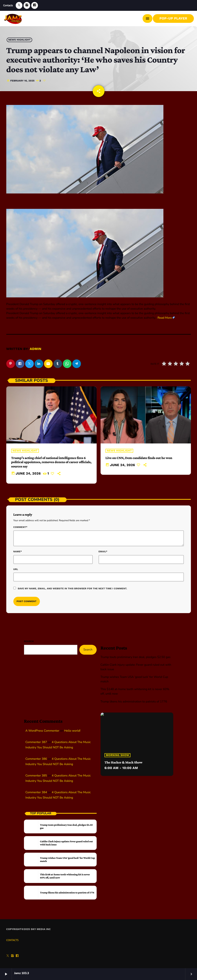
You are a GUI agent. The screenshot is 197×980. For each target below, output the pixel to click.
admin (35, 349)
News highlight (19, 39)
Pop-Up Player (173, 18)
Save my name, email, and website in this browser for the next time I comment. (72, 588)
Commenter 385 (36, 776)
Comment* (20, 527)
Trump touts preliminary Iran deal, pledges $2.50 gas (135, 657)
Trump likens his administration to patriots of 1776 (134, 702)
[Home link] (13, 18)
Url (15, 569)
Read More (165, 318)
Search (29, 641)
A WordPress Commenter (42, 731)
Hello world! (72, 731)
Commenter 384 (36, 792)
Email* (103, 551)
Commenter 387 (36, 742)
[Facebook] (34, 5)
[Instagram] (27, 5)
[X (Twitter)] (19, 5)
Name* (17, 551)
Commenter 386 (36, 759)
